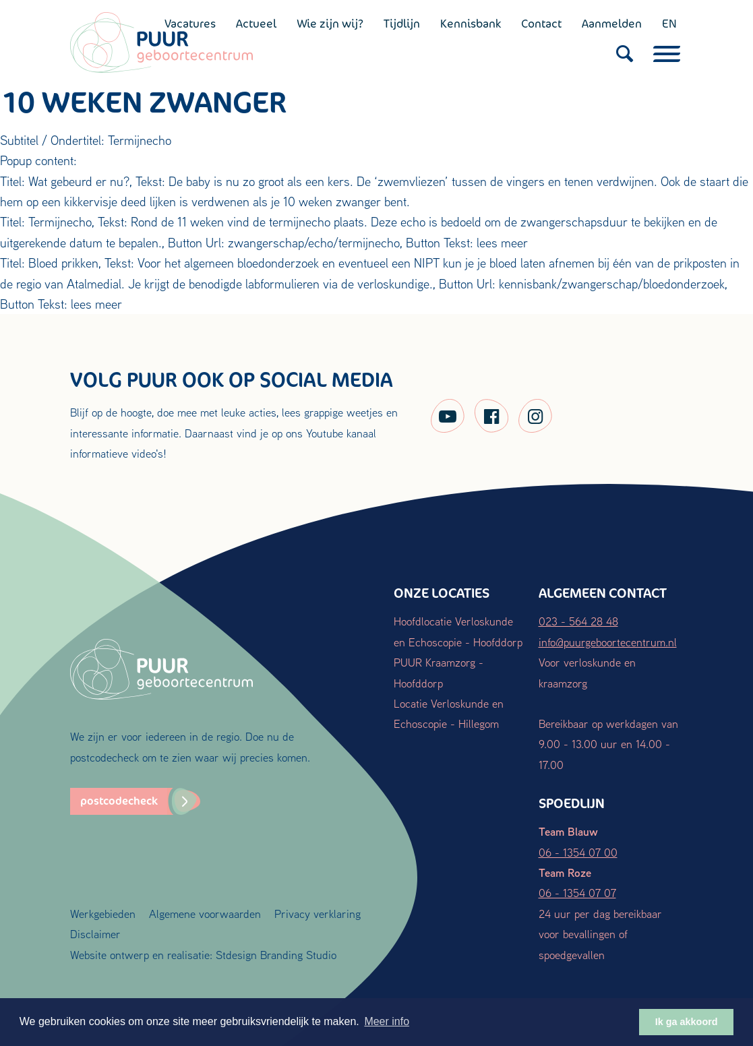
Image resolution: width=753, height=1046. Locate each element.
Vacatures (190, 23)
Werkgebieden (102, 913)
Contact (541, 23)
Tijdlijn (402, 23)
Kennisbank (470, 23)
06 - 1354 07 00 (578, 852)
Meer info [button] (386, 1021)
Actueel (256, 23)
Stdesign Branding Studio (276, 955)
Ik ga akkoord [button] (686, 1021)
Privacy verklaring (317, 913)
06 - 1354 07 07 (577, 893)
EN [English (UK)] (669, 23)
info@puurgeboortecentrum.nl (608, 642)
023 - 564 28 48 (578, 621)
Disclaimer (95, 934)
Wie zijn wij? (330, 23)
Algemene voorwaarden (205, 913)
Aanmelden (612, 23)
